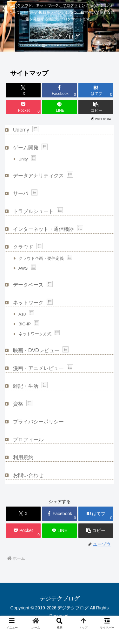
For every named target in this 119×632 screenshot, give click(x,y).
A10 (22, 314)
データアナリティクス (38, 175)
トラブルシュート (33, 211)
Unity (23, 159)
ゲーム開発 (25, 147)
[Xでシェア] (23, 90)
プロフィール (28, 439)
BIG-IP (24, 324)
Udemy (21, 129)
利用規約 (23, 457)
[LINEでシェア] (59, 107)
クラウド (23, 247)
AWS (23, 268)
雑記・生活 (25, 386)
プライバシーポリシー (38, 421)
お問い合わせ (28, 475)
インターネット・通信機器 (43, 229)
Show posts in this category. (35, 129)
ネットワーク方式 (34, 333)
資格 (18, 404)
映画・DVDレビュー (36, 350)
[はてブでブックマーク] (95, 90)
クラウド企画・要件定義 (41, 258)
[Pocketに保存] (23, 107)
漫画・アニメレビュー (38, 368)
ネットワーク (28, 302)
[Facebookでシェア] (59, 90)
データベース (28, 285)
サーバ (20, 193)
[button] (95, 107)
